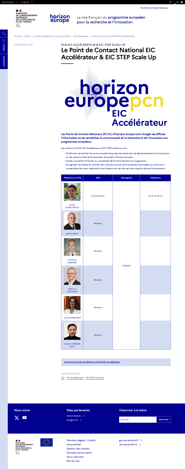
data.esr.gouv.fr (10, 2)
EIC (62, 377)
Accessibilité (74, 444)
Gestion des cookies (78, 448)
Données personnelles (79, 452)
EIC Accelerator (80, 36)
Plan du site (73, 461)
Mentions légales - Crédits (81, 440)
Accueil (17, 36)
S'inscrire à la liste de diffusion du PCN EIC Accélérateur (92, 362)
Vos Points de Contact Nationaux (154, 8)
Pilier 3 (28, 36)
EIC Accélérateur (75, 377)
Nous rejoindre (75, 456)
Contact (126, 265)
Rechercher (4, 33)
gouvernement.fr (129, 440)
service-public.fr (129, 445)
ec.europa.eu (75, 415)
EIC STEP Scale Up (95, 377)
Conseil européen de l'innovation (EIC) (52, 36)
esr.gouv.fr (27, 2)
